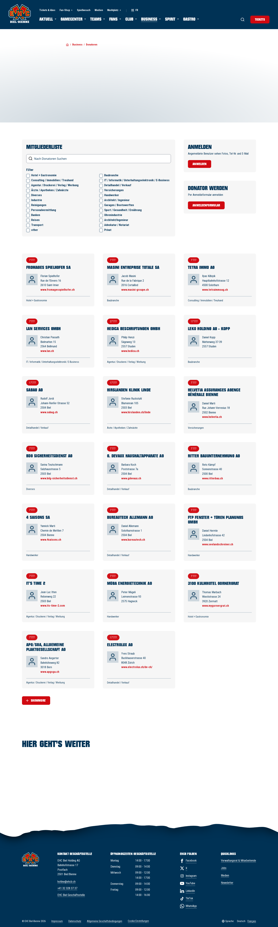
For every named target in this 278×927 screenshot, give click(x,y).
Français (252, 921)
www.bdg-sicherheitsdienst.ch (58, 482)
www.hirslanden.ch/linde (136, 416)
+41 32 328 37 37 (67, 888)
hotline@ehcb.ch (66, 881)
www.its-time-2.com (52, 613)
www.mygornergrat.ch (215, 615)
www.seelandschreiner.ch (217, 551)
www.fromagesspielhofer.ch (57, 291)
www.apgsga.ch (49, 682)
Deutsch (241, 921)
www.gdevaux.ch (131, 483)
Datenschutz (74, 921)
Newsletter (227, 882)
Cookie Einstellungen (138, 921)
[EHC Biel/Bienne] (20, 13)
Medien (225, 875)
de (132, 10)
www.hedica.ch (130, 354)
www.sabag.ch (49, 415)
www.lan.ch (47, 353)
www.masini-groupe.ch (135, 291)
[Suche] (242, 19)
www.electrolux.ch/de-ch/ (136, 678)
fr (136, 10)
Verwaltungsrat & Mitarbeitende (238, 860)
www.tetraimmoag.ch (215, 292)
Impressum (57, 921)
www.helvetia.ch (212, 421)
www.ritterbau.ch (212, 483)
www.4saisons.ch (50, 545)
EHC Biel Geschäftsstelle (71, 895)
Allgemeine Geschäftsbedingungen (104, 921)
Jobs (223, 868)
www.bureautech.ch (133, 546)
